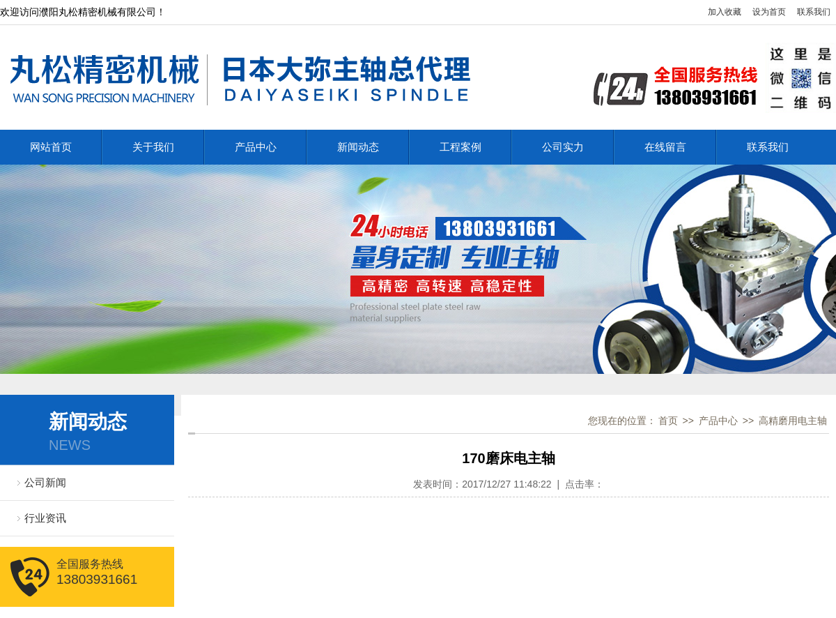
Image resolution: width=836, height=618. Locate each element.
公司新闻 (45, 482)
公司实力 (563, 147)
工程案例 (460, 147)
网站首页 (51, 147)
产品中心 (256, 147)
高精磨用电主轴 (793, 420)
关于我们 (153, 147)
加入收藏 (724, 12)
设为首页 (769, 12)
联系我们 (813, 12)
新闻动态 (358, 147)
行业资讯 (45, 518)
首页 (668, 420)
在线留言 (665, 147)
